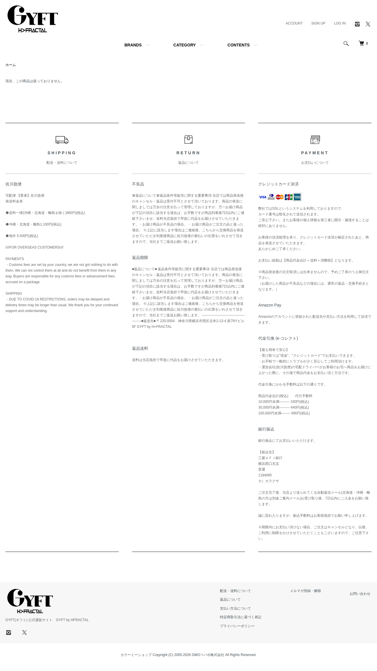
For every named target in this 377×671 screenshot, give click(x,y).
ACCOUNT (293, 23)
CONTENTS (238, 45)
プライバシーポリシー (243, 626)
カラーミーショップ (136, 655)
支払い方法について (241, 609)
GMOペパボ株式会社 (208, 655)
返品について (236, 600)
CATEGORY (185, 45)
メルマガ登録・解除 (309, 591)
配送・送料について (241, 591)
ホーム (10, 65)
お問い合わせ (361, 594)
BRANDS (133, 45)
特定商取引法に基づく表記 (247, 617)
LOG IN (340, 23)
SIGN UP (318, 23)
